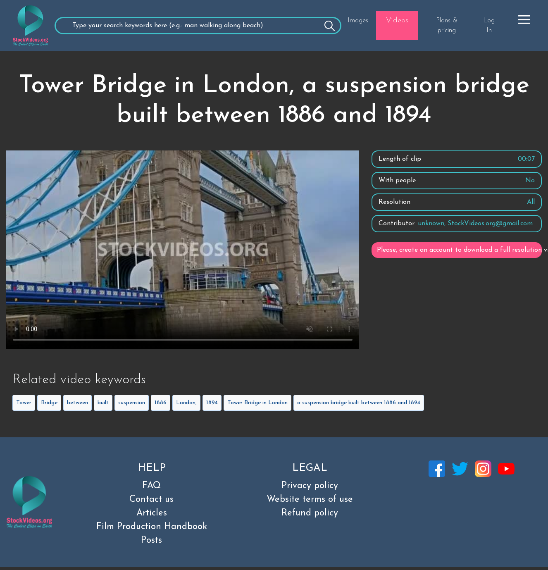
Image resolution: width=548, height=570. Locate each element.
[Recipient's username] (198, 25)
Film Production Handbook (151, 527)
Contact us (151, 499)
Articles (151, 513)
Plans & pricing (446, 25)
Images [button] (358, 20)
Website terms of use (310, 499)
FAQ (151, 486)
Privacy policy (309, 486)
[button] (524, 19)
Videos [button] (397, 20)
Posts (151, 540)
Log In (489, 25)
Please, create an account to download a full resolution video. (459, 250)
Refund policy (309, 513)
